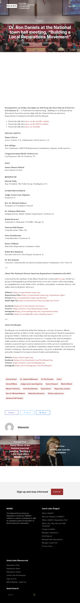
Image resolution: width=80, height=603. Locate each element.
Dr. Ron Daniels (47, 379)
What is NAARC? (48, 513)
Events (40, 21)
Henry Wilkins (11, 384)
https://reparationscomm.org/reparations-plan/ (43, 295)
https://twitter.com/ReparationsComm (30, 308)
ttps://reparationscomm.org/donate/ (30, 298)
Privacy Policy (47, 546)
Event (59, 379)
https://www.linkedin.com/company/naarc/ (33, 314)
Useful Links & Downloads (16, 575)
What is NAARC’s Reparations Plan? (55, 520)
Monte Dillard (66, 384)
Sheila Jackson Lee (56, 393)
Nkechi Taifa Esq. (13, 389)
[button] (74, 6)
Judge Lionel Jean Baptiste (31, 384)
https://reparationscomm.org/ (27, 292)
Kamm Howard (52, 384)
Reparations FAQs (13, 565)
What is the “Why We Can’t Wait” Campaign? (54, 524)
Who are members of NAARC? (53, 517)
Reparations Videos (14, 572)
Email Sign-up (47, 536)
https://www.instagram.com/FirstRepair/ (33, 365)
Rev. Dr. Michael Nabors (15, 393)
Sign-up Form (11, 579)
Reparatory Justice (62, 389)
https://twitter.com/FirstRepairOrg (29, 363)
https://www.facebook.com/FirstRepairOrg (33, 360)
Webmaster (30, 43)
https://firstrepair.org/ (23, 357)
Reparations (46, 389)
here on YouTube (33, 127)
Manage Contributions (50, 533)
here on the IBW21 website (37, 124)
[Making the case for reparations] (60, 451)
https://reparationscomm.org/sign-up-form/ (39, 300)
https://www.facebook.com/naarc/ (30, 306)
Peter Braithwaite (30, 389)
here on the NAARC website (37, 121)
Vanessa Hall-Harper (14, 398)
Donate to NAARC (48, 529)
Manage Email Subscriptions (52, 539)
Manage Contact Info (49, 543)
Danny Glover (11, 379)
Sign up (57, 492)
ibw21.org (60, 279)
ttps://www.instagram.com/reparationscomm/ (37, 311)
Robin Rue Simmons (36, 393)
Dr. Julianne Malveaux (29, 379)
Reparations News (13, 568)
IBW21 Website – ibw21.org (16, 582)
